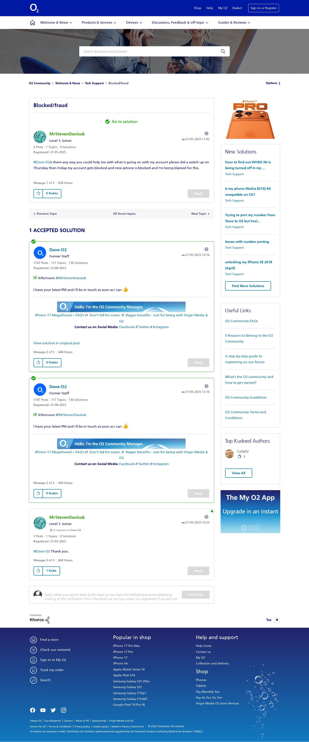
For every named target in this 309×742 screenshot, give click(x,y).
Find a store (49, 640)
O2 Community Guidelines (246, 397)
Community (32, 22)
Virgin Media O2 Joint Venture (217, 703)
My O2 (222, 8)
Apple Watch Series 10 (129, 669)
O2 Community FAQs (241, 321)
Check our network (55, 650)
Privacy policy (82, 726)
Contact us (203, 652)
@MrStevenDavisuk (71, 278)
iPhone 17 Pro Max (126, 646)
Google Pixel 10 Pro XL (129, 705)
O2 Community (39, 83)
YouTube (42, 709)
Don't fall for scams (104, 315)
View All (238, 473)
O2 (34, 8)
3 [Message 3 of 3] (47, 560)
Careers (68, 720)
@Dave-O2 (41, 162)
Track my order (52, 670)
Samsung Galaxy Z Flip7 (129, 693)
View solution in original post (56, 343)
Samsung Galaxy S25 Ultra (131, 681)
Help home (204, 646)
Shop (197, 8)
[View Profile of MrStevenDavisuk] (67, 133)
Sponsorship (99, 720)
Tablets (201, 686)
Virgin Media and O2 (121, 720)
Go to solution (125, 121)
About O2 (36, 720)
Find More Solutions (248, 286)
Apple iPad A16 (124, 675)
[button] (38, 193)
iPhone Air (120, 663)
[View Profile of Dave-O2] (58, 249)
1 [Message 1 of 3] (47, 183)
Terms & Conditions (59, 726)
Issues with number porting (247, 242)
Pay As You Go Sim (209, 697)
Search (45, 680)
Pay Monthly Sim (208, 692)
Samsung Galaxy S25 (127, 687)
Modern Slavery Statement (128, 726)
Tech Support (94, 83)
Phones (201, 680)
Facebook (127, 327)
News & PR (82, 720)
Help (209, 8)
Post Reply (195, 595)
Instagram (161, 327)
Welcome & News (54, 22)
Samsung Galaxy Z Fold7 (130, 699)
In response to (67, 530)
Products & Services (97, 22)
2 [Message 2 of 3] (47, 352)
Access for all (37, 726)
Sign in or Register (264, 8)
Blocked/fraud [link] (119, 83)
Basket (237, 8)
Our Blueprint (53, 720)
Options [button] (271, 83)
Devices (132, 22)
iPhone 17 (120, 657)
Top (268, 620)
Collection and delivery (212, 663)
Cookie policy (101, 726)
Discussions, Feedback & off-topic (178, 22)
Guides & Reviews (232, 22)
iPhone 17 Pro (123, 652)
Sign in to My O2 (53, 660)
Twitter (143, 327)
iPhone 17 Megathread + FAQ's (59, 315)
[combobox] (154, 51)
